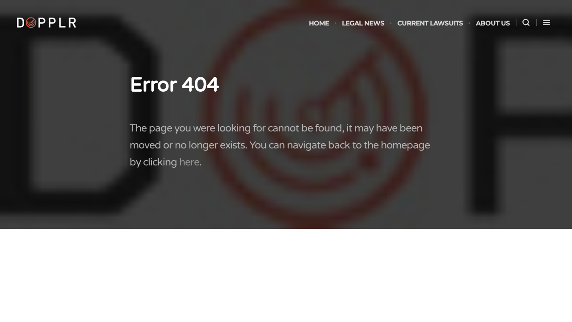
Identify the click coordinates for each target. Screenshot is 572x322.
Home (319, 23)
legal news (363, 23)
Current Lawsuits (430, 23)
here (189, 162)
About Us (493, 23)
